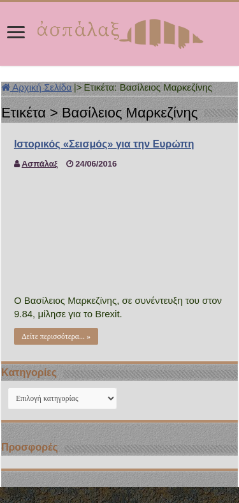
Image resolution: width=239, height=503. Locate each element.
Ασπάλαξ (40, 164)
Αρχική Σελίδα (36, 87)
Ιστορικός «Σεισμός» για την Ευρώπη (104, 144)
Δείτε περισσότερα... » (56, 336)
